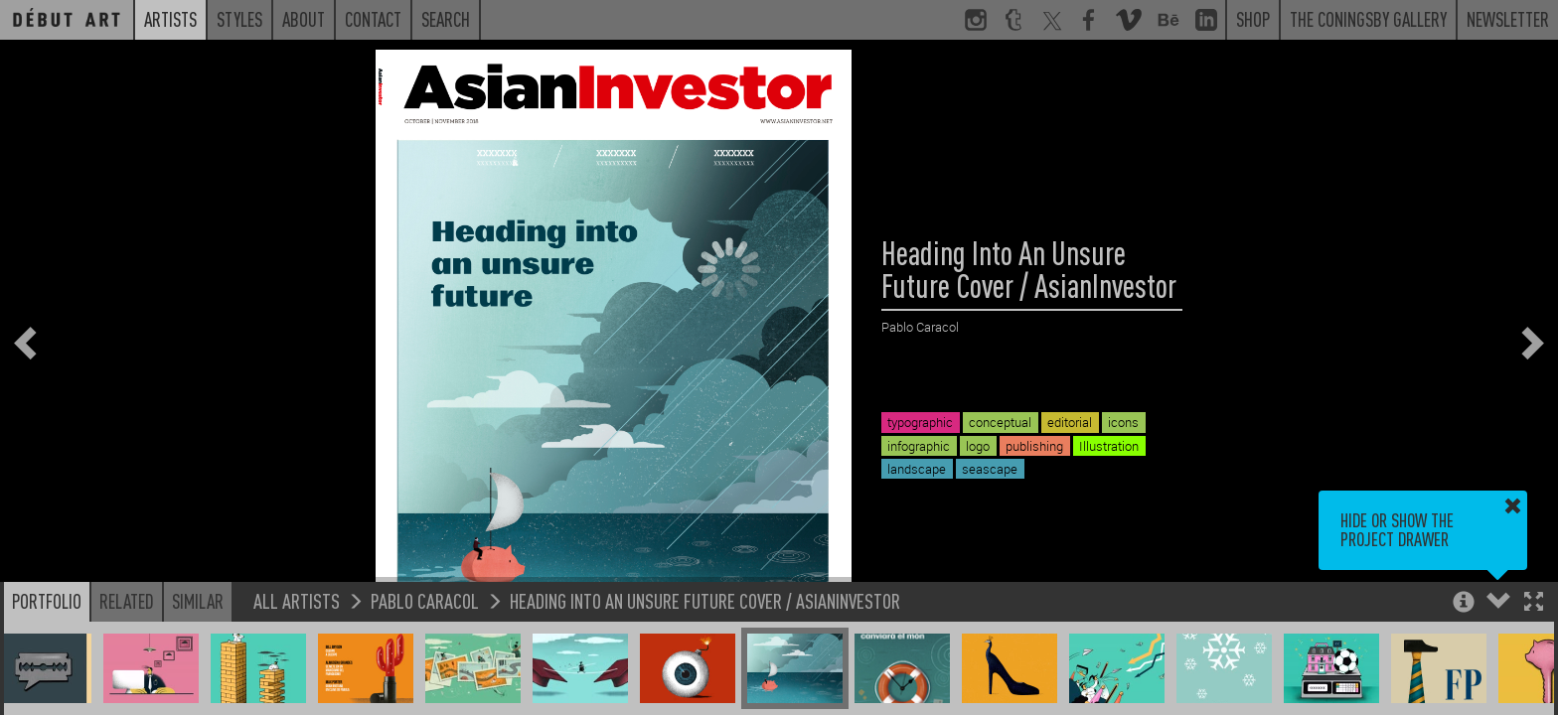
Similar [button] (198, 601)
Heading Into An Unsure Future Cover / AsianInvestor (705, 600)
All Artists (296, 600)
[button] (1533, 603)
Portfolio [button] (46, 601)
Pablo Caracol (425, 600)
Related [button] (126, 601)
